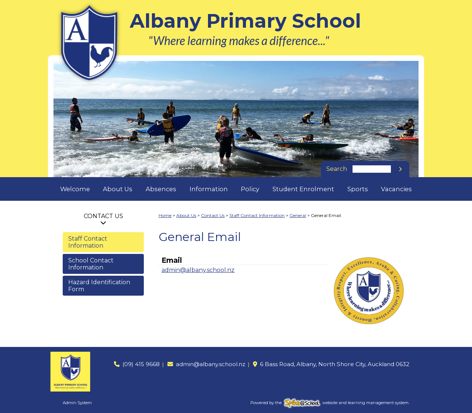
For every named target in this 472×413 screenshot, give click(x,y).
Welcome (75, 189)
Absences (161, 189)
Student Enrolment (303, 189)
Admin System (77, 402)
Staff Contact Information (87, 242)
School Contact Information (91, 264)
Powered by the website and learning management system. (329, 402)
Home (165, 215)
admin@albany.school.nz (198, 269)
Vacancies (396, 189)
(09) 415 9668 (141, 364)
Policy (250, 189)
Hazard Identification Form (99, 286)
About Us (117, 189)
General (297, 215)
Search (336, 168)
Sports (357, 189)
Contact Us (103, 216)
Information (209, 189)
